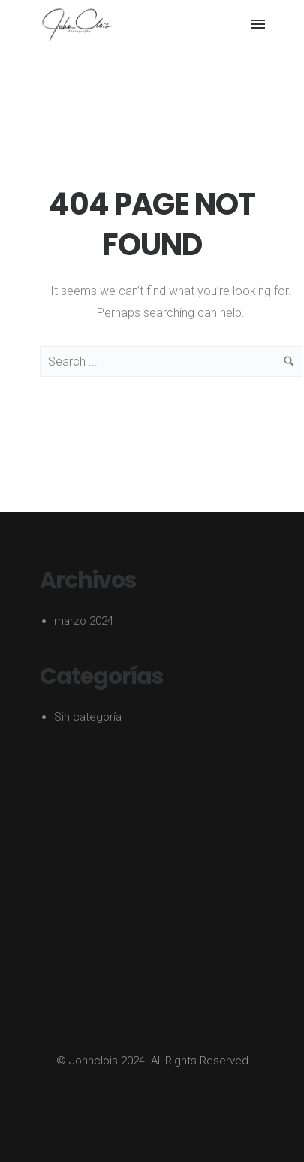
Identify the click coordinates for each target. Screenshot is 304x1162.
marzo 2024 (83, 621)
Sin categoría (88, 717)
